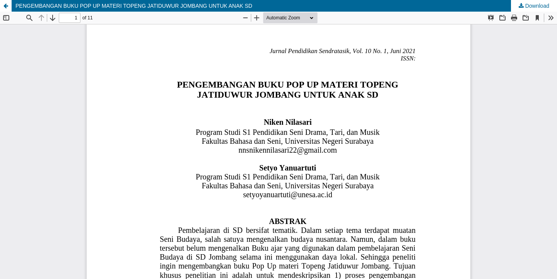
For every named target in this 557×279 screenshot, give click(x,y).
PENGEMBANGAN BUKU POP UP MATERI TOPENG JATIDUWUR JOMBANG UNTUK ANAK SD (133, 6)
